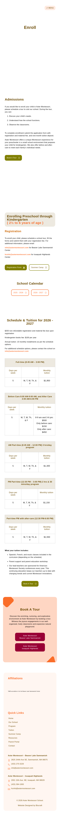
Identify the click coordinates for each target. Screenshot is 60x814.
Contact (11, 746)
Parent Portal (13, 742)
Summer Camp (14, 734)
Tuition (11, 730)
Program (12, 726)
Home (10, 718)
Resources (12, 738)
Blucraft (39, 805)
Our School (13, 722)
